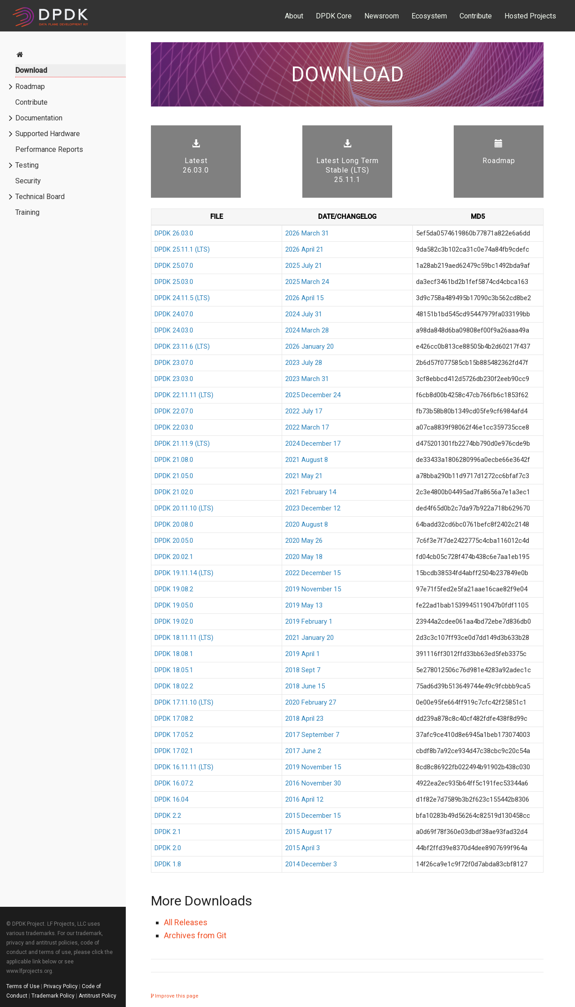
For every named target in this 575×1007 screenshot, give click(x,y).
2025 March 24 (307, 282)
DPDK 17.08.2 (174, 718)
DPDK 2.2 (168, 816)
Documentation (38, 118)
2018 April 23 (304, 718)
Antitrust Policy (97, 996)
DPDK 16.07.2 (174, 783)
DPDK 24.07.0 (174, 314)
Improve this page (175, 996)
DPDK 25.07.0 (174, 266)
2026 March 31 (307, 233)
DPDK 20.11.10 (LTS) (184, 508)
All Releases (186, 922)
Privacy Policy (61, 986)
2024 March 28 (307, 330)
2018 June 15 (305, 686)
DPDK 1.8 (168, 864)
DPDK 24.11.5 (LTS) (182, 298)
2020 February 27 (310, 702)
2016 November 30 (313, 783)
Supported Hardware (47, 133)
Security (28, 181)
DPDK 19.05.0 (174, 605)
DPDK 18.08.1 (174, 654)
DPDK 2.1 (168, 832)
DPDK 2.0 (168, 848)
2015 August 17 (308, 832)
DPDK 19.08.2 (174, 589)
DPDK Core (334, 16)
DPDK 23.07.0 (174, 363)
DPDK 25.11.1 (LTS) (182, 249)
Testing (27, 165)
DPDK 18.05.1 (174, 670)
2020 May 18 (304, 557)
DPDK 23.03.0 (174, 379)
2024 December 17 (313, 443)
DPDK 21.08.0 (174, 460)
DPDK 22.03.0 (174, 427)
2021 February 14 (310, 492)
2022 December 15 (313, 573)
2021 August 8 (306, 460)
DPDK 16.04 (171, 799)
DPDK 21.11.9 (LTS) (182, 443)
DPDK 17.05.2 (174, 735)
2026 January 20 (309, 346)
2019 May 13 (304, 605)
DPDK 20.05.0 (174, 541)
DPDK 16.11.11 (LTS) (184, 767)
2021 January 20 (309, 638)
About (294, 16)
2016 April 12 (304, 799)
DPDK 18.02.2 (174, 686)
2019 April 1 (302, 654)
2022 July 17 (303, 411)
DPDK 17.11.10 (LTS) (184, 702)
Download (31, 70)
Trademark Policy (53, 996)
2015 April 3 (302, 848)
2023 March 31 (307, 379)
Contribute (476, 16)
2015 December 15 (313, 816)
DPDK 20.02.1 (174, 557)
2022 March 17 (307, 427)
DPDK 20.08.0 (174, 524)
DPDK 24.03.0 (174, 330)
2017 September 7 (312, 735)
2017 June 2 (303, 751)
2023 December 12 (313, 508)
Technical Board (40, 196)
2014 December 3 (311, 864)
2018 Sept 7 (302, 670)
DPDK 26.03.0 (174, 233)
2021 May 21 (304, 476)
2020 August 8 (306, 524)
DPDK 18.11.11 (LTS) (184, 638)
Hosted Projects (530, 16)
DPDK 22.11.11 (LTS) (184, 395)
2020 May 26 (304, 541)
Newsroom (381, 16)
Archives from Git (195, 935)
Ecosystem (429, 16)
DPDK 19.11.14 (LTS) (184, 573)
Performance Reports (49, 149)
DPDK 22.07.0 (174, 411)
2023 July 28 (303, 363)
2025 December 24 (313, 395)
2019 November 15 (313, 589)
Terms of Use (23, 986)
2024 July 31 (303, 314)
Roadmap (30, 86)
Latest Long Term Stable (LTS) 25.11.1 (347, 161)
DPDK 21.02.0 (174, 492)
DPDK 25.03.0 (174, 282)
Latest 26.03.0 (196, 156)
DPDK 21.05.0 (174, 476)
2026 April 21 (304, 249)
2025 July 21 (303, 266)
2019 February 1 (308, 621)
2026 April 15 (304, 298)
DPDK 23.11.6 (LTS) (182, 346)
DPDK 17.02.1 (174, 751)
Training (27, 212)
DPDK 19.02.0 (174, 621)
